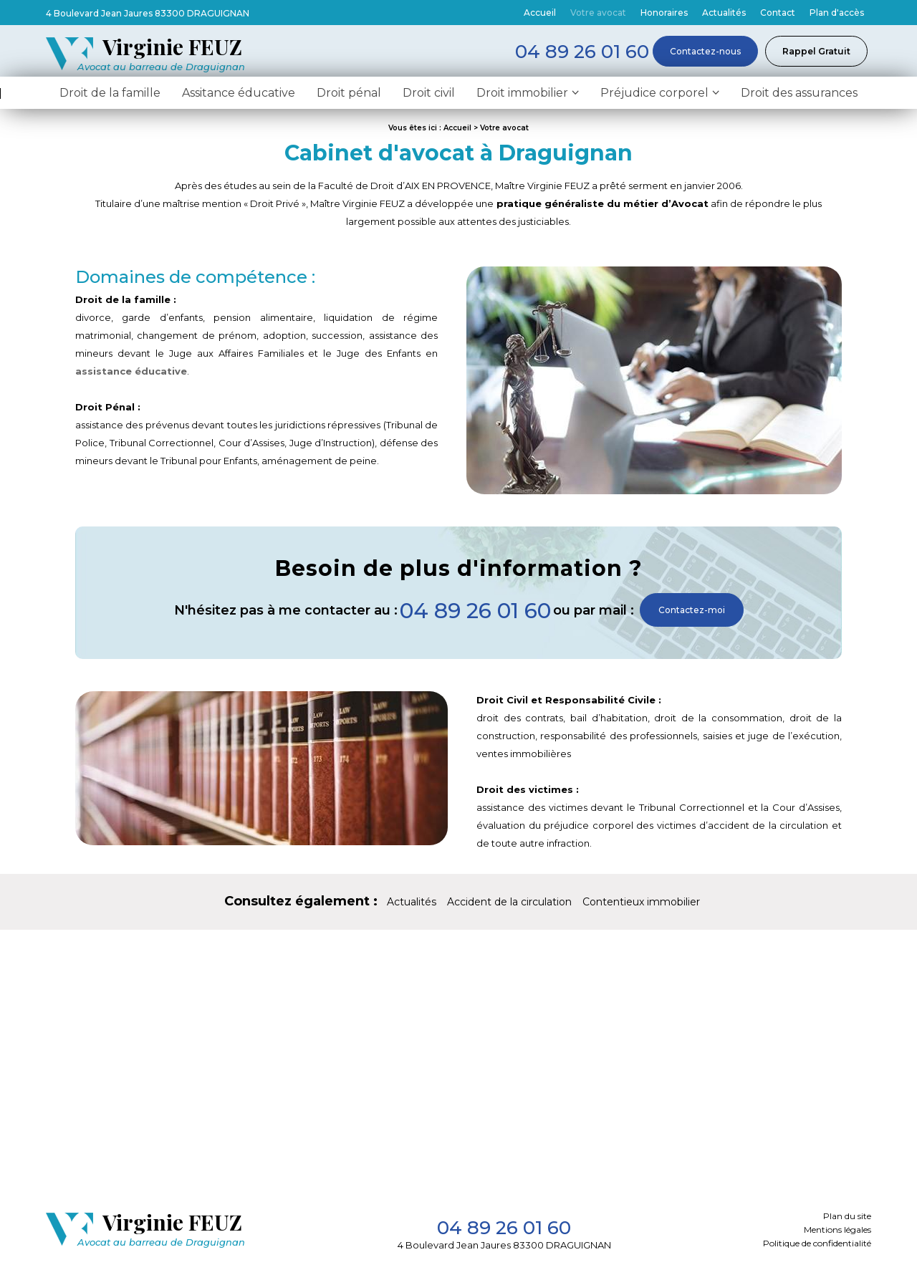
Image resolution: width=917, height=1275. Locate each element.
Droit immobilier (522, 95)
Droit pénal (349, 95)
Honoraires (664, 12)
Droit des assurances (799, 95)
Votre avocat (598, 12)
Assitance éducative (238, 95)
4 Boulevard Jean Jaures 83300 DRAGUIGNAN (147, 13)
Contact (777, 12)
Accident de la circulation (509, 904)
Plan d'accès (837, 12)
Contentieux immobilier (641, 904)
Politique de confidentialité (817, 1246)
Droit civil (429, 95)
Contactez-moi (691, 612)
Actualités (724, 12)
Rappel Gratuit (816, 51)
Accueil (540, 12)
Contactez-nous (705, 51)
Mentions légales (837, 1232)
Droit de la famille (109, 95)
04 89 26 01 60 (475, 613)
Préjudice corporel (654, 95)
